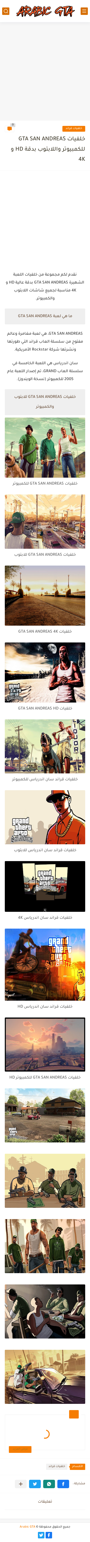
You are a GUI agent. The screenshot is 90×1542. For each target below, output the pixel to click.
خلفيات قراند (74, 128)
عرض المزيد (20, 1449)
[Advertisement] (45, 72)
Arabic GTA (27, 1527)
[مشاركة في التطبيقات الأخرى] (21, 1484)
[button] (63, 1484)
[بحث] (5, 11)
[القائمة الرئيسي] (84, 11)
